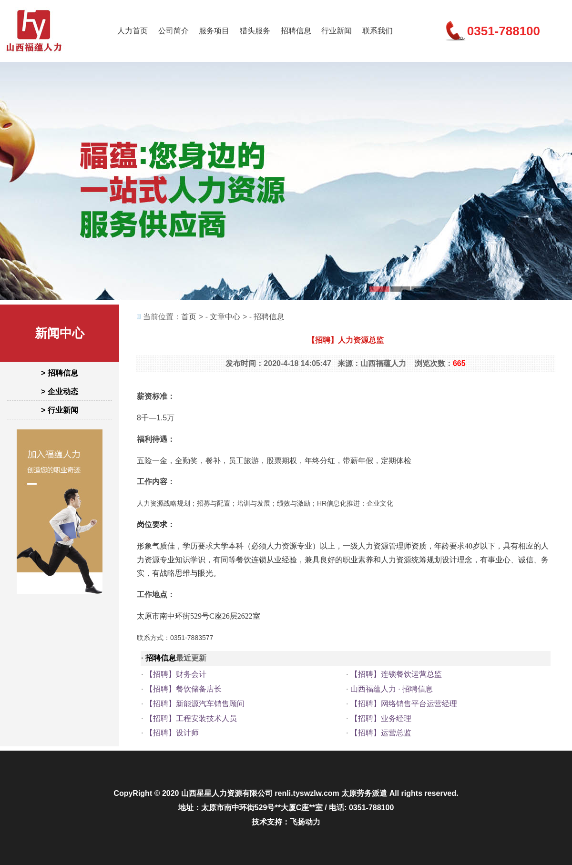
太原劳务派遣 (364, 793)
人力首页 (132, 31)
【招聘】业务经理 (380, 718)
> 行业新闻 (59, 410)
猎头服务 (255, 31)
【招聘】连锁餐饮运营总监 (396, 674)
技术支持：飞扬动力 (286, 822)
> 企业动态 (59, 391)
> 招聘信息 (59, 373)
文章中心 (225, 317)
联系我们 (377, 31)
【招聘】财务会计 (175, 674)
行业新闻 (336, 31)
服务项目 (214, 31)
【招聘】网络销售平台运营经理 (403, 704)
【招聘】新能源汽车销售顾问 (195, 704)
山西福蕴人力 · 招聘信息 (391, 689)
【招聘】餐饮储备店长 (183, 689)
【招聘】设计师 (172, 733)
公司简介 (173, 31)
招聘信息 (296, 31)
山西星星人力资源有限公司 (227, 793)
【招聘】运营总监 (380, 733)
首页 (188, 317)
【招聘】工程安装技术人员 (191, 718)
